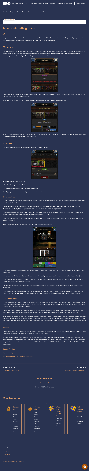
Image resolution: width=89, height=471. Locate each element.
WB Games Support (80, 410)
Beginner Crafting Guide (10, 353)
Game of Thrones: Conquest (25, 12)
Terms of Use (6, 454)
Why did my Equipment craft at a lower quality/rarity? (18, 356)
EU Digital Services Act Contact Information (14, 461)
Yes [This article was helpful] (41, 382)
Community (52, 3)
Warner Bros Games (36, 3)
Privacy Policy (6, 451)
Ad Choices (6, 458)
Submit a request (80, 3)
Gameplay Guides (41, 12)
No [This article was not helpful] (48, 382)
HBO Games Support (9, 12)
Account (45, 3)
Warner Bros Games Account (58, 411)
